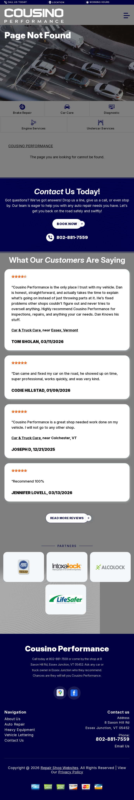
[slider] (19, 276)
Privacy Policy (70, 772)
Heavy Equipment (19, 730)
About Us (12, 719)
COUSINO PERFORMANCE (30, 146)
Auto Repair (14, 724)
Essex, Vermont (64, 330)
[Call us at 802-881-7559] (67, 237)
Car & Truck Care (26, 330)
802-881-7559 (58, 659)
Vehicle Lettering (18, 735)
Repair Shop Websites (59, 768)
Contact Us (14, 740)
